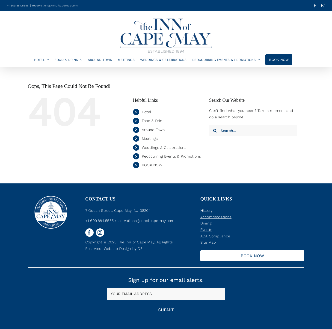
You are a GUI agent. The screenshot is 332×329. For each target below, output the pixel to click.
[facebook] (89, 232)
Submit (166, 309)
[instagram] (100, 232)
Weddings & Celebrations (164, 147)
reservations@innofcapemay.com (55, 5)
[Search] (215, 130)
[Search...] (253, 130)
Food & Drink (153, 121)
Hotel (146, 112)
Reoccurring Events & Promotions (171, 156)
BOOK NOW (152, 165)
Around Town (153, 130)
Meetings (150, 138)
